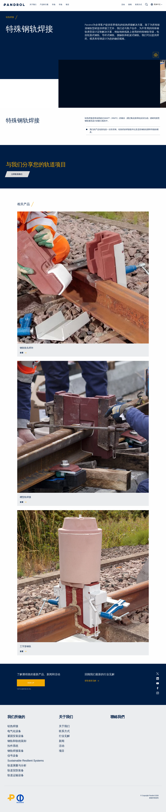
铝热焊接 (12, 726)
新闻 (130, 4)
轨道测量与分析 (16, 766)
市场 (53, 4)
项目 (67, 4)
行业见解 (64, 736)
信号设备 (12, 756)
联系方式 (138, 4)
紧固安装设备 (15, 736)
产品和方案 (44, 4)
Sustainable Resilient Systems (25, 761)
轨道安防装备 (15, 770)
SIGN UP (30, 683)
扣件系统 (12, 746)
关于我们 (33, 4)
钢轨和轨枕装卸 (16, 741)
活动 (123, 4)
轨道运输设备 (15, 775)
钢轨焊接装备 (15, 751)
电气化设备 (14, 731)
